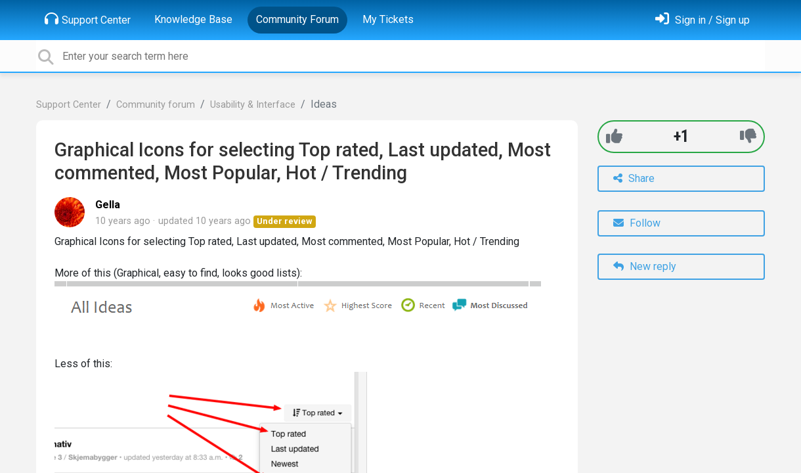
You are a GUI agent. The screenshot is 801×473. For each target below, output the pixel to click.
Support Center (88, 19)
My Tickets (388, 19)
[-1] (748, 136)
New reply (644, 266)
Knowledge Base (193, 19)
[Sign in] (702, 20)
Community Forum (297, 19)
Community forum (155, 104)
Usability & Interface (252, 104)
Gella (107, 204)
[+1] (614, 136)
